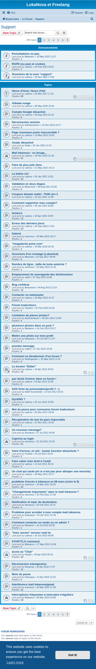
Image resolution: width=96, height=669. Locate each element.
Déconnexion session (26, 122)
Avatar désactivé (22, 142)
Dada (27, 145)
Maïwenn (29, 56)
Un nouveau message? (27, 429)
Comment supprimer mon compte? (34, 202)
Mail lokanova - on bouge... (29, 152)
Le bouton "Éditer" (24, 366)
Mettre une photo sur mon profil (32, 335)
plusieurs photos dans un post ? (33, 325)
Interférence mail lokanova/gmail (33, 584)
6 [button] (62, 40)
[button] (68, 40)
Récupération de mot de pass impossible (38, 419)
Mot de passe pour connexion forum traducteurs (43, 409)
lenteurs (17, 213)
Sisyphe (29, 308)
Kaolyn (28, 554)
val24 (27, 277)
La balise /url (20, 173)
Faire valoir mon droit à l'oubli (31, 461)
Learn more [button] (15, 662)
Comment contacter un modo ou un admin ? (40, 522)
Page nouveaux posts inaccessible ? (35, 132)
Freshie (28, 453)
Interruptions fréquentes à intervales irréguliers (42, 594)
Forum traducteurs (24, 305)
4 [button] (53, 40)
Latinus (28, 67)
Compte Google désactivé (28, 111)
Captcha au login (23, 438)
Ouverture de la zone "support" (32, 74)
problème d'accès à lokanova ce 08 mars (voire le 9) (45, 481)
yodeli (28, 349)
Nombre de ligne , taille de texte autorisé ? (39, 264)
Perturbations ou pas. (26, 53)
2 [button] (44, 40)
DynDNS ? (18, 399)
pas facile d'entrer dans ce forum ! (34, 378)
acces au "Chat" (22, 551)
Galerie (16, 233)
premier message (23, 346)
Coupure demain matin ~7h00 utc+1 (35, 194)
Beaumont (30, 186)
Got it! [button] (72, 655)
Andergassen (31, 359)
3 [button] (49, 40)
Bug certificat (20, 284)
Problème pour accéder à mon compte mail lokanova (46, 512)
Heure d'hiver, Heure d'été (28, 90)
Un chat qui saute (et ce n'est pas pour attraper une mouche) (51, 471)
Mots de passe (21, 574)
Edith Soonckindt (33, 392)
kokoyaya (29, 338)
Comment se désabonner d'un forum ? (37, 356)
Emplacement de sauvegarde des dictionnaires (42, 274)
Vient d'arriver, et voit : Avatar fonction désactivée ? (45, 450)
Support (8, 27)
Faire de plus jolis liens (27, 164)
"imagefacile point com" (27, 243)
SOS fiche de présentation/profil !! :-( (36, 389)
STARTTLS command (26, 541)
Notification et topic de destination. (34, 502)
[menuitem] (11, 12)
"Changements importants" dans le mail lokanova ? (45, 491)
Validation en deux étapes (28, 183)
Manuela (29, 257)
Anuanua (29, 432)
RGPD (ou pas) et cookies (28, 64)
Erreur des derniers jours (28, 223)
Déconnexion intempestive (29, 564)
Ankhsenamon (32, 125)
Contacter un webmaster (28, 294)
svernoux (29, 236)
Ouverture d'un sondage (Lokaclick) (35, 254)
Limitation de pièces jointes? (30, 315)
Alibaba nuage (21, 103)
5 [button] (58, 40)
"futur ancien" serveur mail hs (31, 532)
